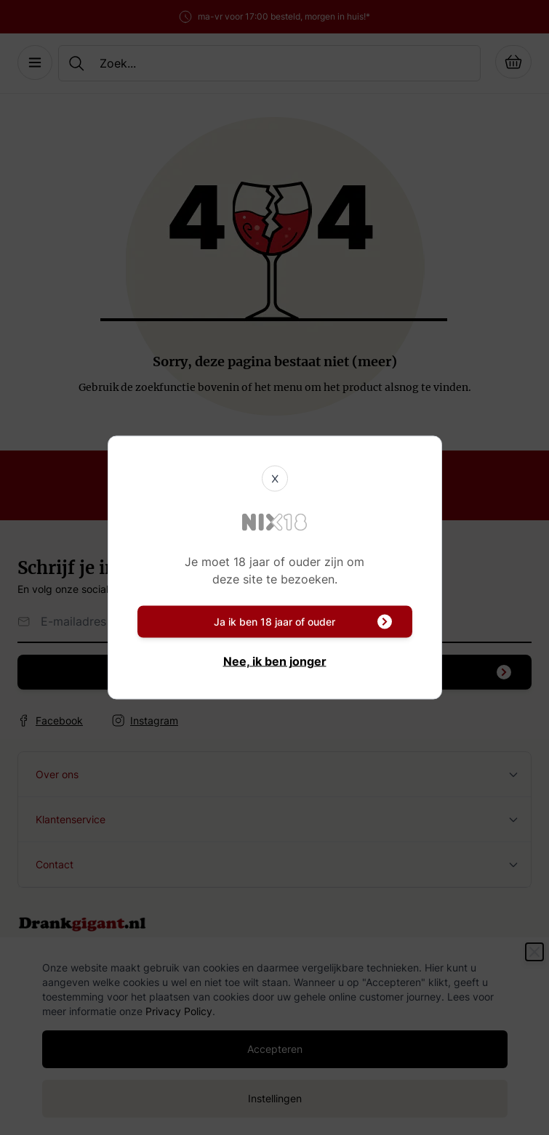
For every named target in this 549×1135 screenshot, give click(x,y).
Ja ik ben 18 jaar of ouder (303, 622)
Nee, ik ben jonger (274, 661)
